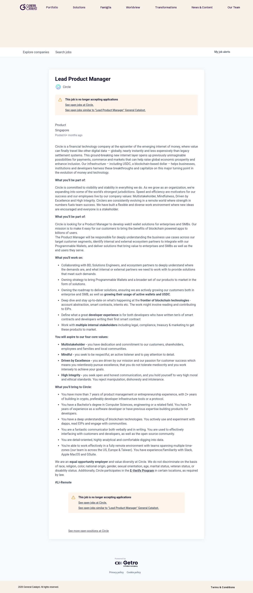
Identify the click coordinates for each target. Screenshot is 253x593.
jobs (63, 52)
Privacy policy (116, 572)
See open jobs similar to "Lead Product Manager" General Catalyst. (105, 110)
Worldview (133, 7)
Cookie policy (134, 572)
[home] (28, 7)
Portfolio (52, 7)
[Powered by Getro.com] (126, 562)
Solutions (79, 7)
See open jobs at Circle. (79, 104)
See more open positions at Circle (88, 530)
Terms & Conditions (223, 587)
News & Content (202, 7)
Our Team (234, 7)
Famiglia (106, 7)
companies (36, 52)
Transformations (166, 7)
